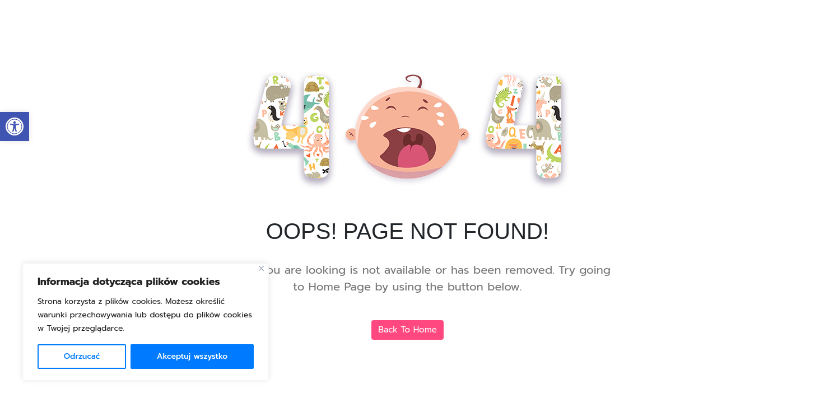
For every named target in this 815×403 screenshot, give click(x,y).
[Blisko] (261, 268)
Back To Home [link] (407, 330)
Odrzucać (82, 356)
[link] (14, 126)
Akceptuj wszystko (192, 356)
